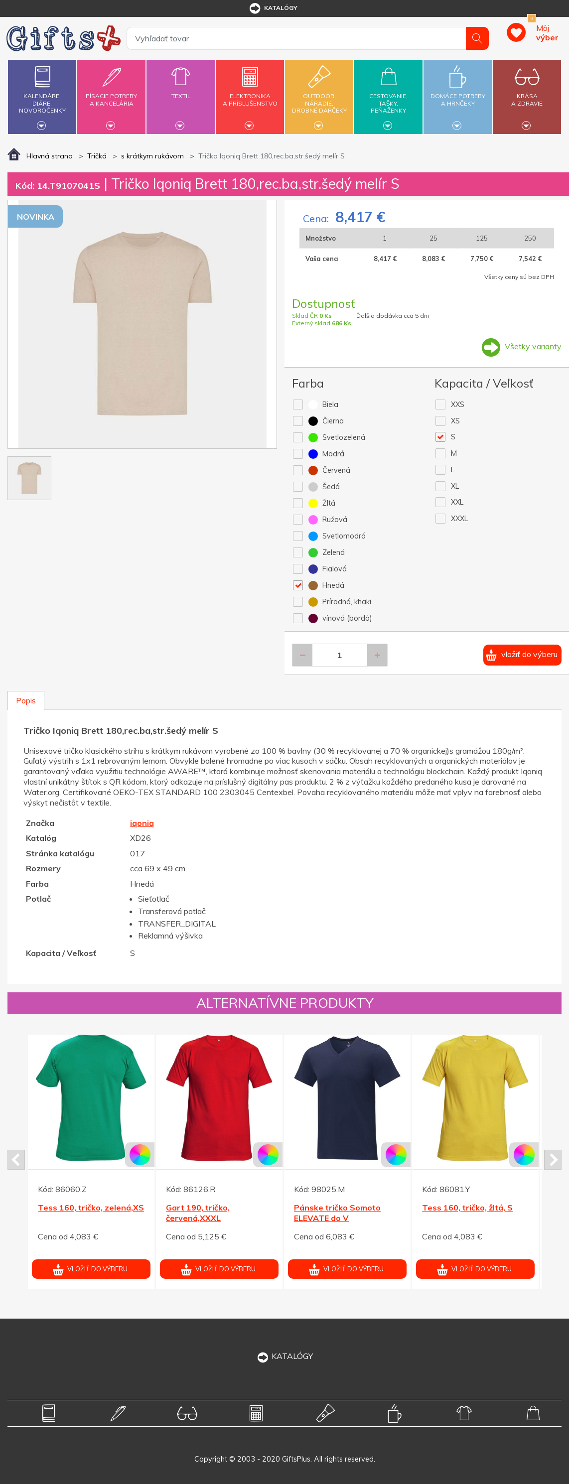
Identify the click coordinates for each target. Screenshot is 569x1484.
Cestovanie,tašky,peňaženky (388, 95)
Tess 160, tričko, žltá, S (467, 1208)
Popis (26, 700)
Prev (16, 1160)
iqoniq (142, 823)
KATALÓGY (284, 1356)
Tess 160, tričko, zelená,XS (91, 1208)
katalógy (272, 8)
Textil (180, 90)
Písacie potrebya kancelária (111, 94)
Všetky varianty (533, 346)
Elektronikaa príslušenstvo (250, 94)
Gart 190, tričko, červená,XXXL (198, 1213)
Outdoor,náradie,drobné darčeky (319, 95)
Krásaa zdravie (527, 94)
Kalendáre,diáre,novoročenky (42, 95)
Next (553, 1160)
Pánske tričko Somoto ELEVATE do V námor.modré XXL (337, 1218)
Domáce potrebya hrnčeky (457, 94)
